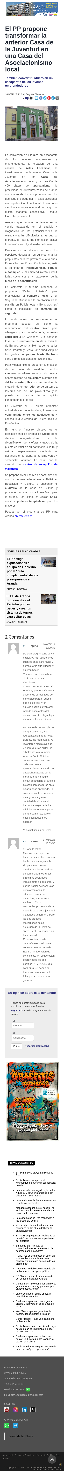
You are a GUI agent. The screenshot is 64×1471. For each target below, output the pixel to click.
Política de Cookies (45, 1455)
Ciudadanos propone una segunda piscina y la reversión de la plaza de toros (35, 1304)
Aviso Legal (8, 1455)
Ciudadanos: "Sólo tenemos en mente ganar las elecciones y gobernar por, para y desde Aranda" (36, 1286)
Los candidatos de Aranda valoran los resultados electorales (36, 1201)
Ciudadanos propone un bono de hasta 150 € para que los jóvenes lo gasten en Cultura (35, 1339)
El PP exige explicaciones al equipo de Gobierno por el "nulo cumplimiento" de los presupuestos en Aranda (22, 571)
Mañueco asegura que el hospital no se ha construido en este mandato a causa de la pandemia (35, 1211)
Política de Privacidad (24, 1455)
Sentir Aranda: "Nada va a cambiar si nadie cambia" (35, 1320)
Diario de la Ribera (21, 1436)
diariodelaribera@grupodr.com (27, 1395)
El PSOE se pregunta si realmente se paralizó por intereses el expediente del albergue (35, 1238)
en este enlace (23, 516)
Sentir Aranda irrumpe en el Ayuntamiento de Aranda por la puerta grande (36, 1183)
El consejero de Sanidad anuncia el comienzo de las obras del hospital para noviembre (34, 1228)
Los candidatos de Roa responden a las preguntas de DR (35, 1219)
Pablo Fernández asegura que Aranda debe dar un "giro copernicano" (36, 1347)
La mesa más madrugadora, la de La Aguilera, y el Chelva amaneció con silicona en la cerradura (35, 1193)
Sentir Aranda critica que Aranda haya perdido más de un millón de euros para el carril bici (36, 1329)
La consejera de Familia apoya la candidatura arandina (33, 1295)
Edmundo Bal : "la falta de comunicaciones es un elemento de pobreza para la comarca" (34, 1248)
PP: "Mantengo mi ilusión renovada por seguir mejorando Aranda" (34, 1277)
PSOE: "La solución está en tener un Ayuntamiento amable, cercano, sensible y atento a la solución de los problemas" (35, 1259)
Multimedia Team (41, 1469)
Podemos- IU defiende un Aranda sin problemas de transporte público (35, 1270)
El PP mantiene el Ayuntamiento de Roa (34, 1174)
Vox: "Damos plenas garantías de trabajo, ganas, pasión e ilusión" (33, 1312)
